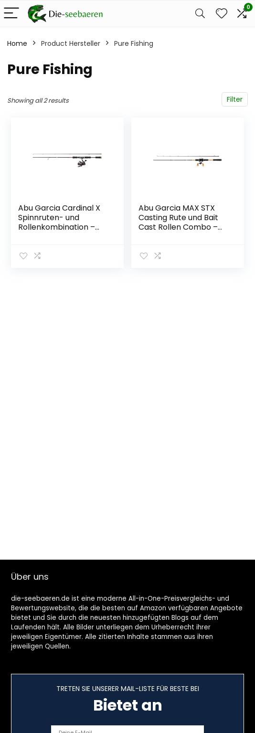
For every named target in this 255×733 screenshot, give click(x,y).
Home (17, 43)
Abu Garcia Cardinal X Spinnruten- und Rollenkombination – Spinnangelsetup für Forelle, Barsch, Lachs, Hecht (59, 231)
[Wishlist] (221, 14)
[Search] (200, 13)
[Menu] (11, 13)
